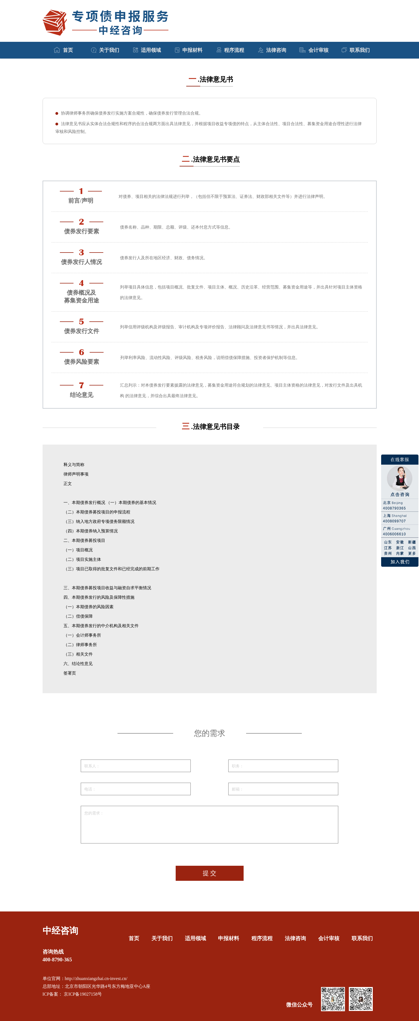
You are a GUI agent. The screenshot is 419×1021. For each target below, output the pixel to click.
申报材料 (188, 50)
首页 (63, 50)
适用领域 (147, 50)
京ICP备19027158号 (82, 994)
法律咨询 (272, 50)
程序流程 (230, 50)
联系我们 (356, 50)
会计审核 (314, 50)
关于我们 (105, 50)
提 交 (210, 873)
